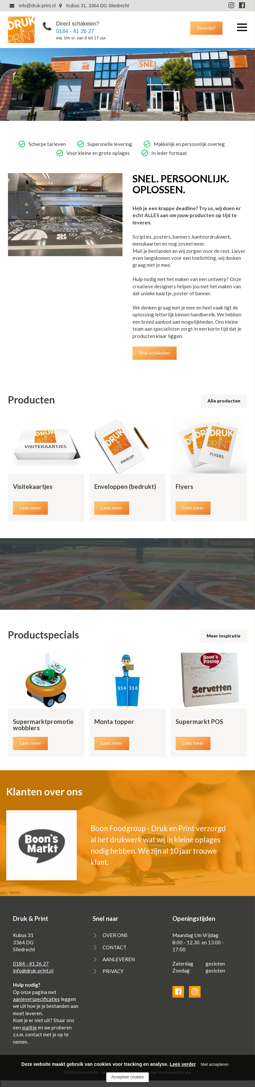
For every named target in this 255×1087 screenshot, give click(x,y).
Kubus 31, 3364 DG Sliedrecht (94, 5)
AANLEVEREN (119, 959)
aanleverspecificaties (36, 999)
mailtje (29, 1027)
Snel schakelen (154, 352)
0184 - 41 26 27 (75, 30)
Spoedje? (206, 27)
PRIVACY (113, 971)
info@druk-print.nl (33, 5)
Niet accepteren (215, 1064)
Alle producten (224, 400)
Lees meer (30, 507)
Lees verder (183, 1064)
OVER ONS (115, 935)
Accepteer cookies (127, 1077)
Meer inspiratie (223, 635)
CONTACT (115, 947)
